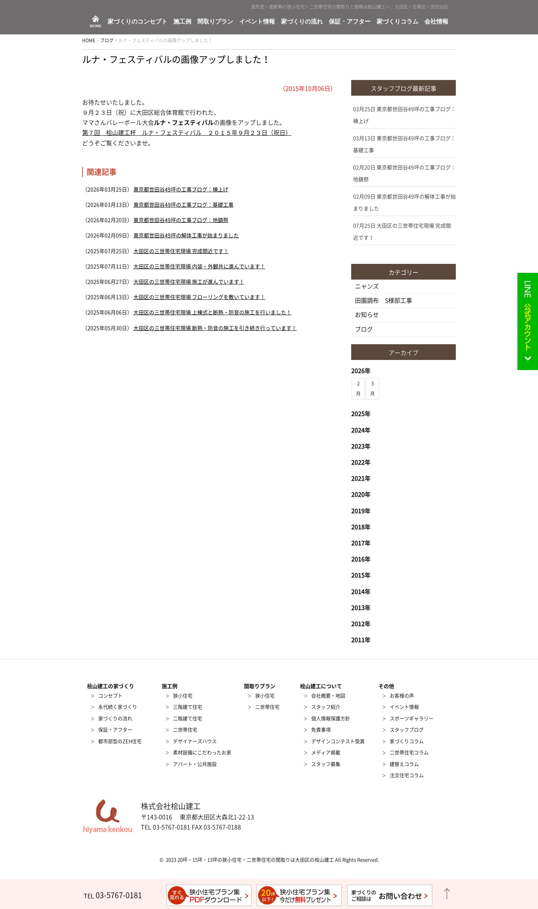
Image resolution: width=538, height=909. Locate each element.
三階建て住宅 (187, 707)
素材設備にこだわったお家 (202, 752)
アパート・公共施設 (195, 764)
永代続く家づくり (117, 707)
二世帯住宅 (185, 729)
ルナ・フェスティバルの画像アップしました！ (176, 59)
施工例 (182, 22)
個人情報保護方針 (330, 718)
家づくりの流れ (302, 22)
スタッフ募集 (325, 764)
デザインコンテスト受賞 (338, 741)
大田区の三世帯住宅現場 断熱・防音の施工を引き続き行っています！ (215, 328)
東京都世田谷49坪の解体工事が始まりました (186, 235)
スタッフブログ (407, 729)
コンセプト (110, 695)
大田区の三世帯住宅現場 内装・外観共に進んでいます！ (199, 266)
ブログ (364, 329)
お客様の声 (402, 695)
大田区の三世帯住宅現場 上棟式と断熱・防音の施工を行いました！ (212, 312)
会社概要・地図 (328, 695)
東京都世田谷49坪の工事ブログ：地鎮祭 (180, 220)
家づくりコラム (397, 22)
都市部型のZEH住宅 (120, 741)
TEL (113, 896)
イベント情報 (257, 22)
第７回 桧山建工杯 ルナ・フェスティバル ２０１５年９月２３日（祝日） (186, 133)
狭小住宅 (182, 695)
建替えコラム (404, 764)
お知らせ (367, 315)
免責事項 (321, 729)
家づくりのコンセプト (137, 22)
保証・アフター (350, 22)
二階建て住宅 (187, 718)
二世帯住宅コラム (409, 752)
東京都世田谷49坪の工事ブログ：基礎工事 (183, 204)
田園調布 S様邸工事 (383, 300)
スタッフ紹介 (325, 707)
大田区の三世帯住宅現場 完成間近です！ (181, 251)
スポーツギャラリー (411, 718)
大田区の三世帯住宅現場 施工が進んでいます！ (188, 281)
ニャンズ (367, 286)
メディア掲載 (325, 752)
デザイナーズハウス (195, 741)
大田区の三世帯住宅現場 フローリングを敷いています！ (199, 297)
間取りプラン (215, 22)
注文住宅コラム (407, 775)
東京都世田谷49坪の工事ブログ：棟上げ (180, 189)
